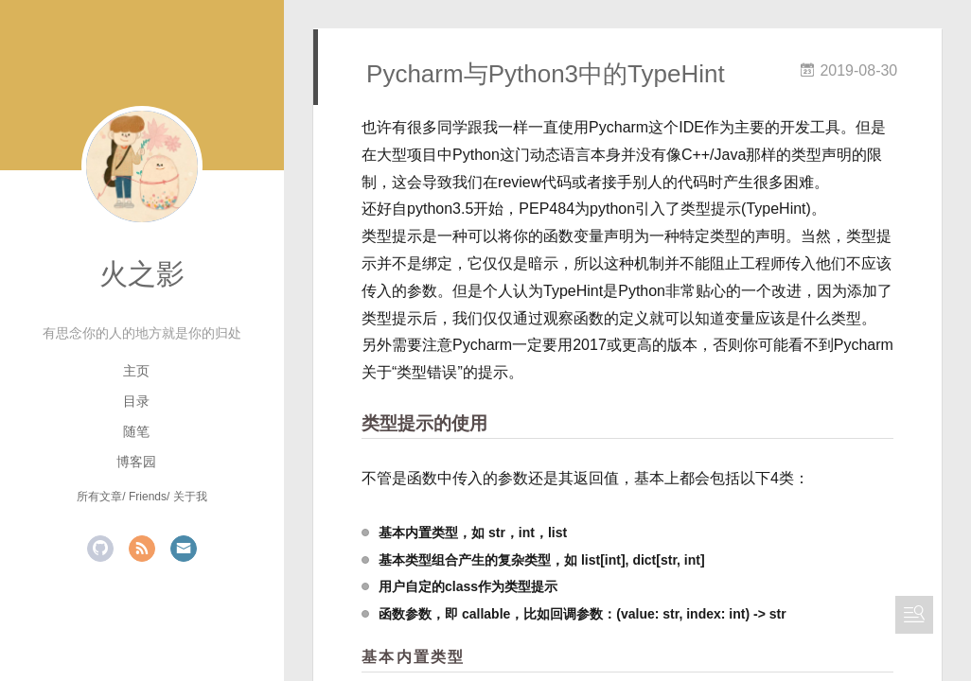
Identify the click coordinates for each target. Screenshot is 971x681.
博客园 (136, 461)
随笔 (136, 431)
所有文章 (99, 496)
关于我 (190, 496)
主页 (136, 370)
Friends (148, 496)
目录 (136, 401)
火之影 (142, 273)
